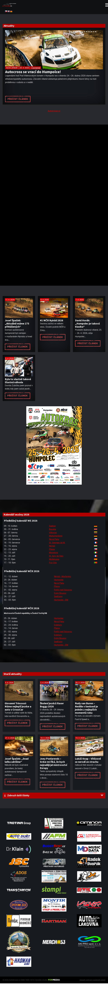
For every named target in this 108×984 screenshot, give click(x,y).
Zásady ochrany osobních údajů (92, 980)
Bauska (52, 530)
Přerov (52, 550)
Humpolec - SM (61, 600)
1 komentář (35, 68)
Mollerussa (54, 560)
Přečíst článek (18, 99)
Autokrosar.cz (54, 111)
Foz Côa (53, 563)
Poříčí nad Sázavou (63, 590)
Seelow (52, 526)
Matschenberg (55, 536)
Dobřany (58, 625)
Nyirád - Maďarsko (62, 577)
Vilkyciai (53, 533)
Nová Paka (54, 540)
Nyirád (52, 546)
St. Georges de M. (57, 543)
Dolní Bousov (60, 593)
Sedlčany (58, 597)
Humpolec (58, 580)
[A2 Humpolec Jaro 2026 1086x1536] (54, 484)
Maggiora (53, 553)
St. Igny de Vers (56, 556)
